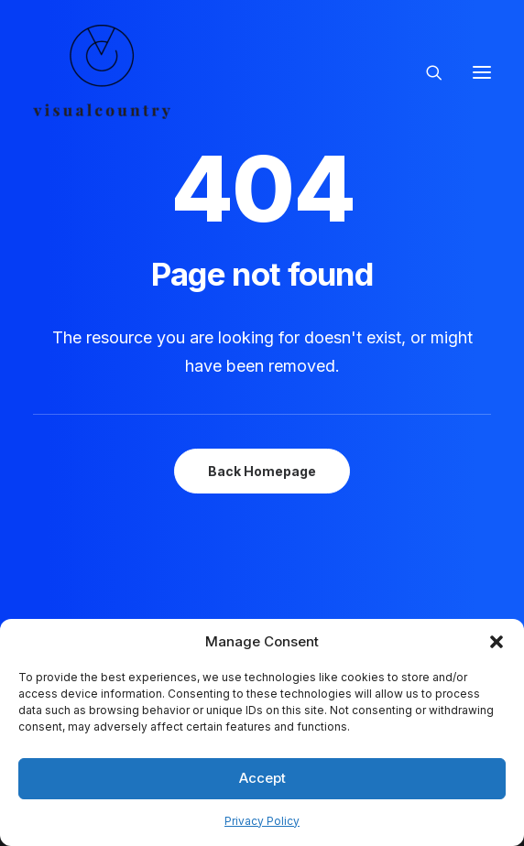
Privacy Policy (262, 821)
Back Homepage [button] (262, 471)
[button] (496, 642)
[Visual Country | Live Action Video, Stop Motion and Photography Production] (101, 72)
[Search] (425, 72)
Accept (262, 777)
